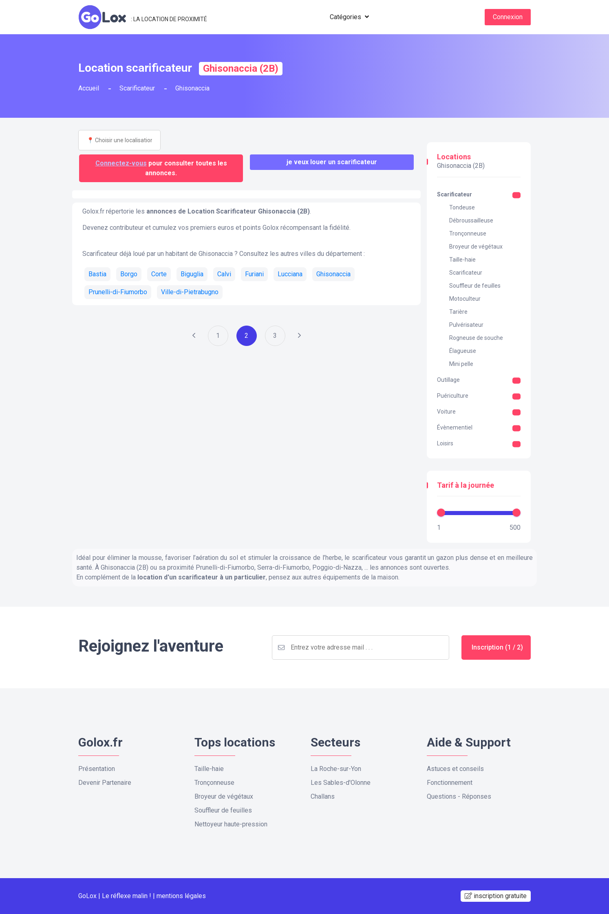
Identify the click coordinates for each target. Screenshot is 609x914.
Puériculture (452, 395)
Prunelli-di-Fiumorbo (117, 292)
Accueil (88, 88)
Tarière (458, 311)
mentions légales (181, 896)
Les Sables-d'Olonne (341, 782)
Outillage (448, 380)
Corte (159, 274)
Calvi (224, 274)
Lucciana (290, 274)
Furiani (254, 274)
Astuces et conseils (455, 769)
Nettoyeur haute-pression (230, 824)
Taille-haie (462, 259)
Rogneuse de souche (476, 338)
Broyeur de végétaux (476, 246)
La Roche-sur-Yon (336, 769)
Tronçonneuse (467, 233)
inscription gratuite (496, 896)
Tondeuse (462, 207)
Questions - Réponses (459, 796)
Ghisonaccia (333, 274)
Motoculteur (465, 298)
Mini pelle (461, 364)
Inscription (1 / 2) (497, 647)
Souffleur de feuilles (475, 285)
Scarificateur (137, 88)
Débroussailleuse (471, 220)
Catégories (349, 17)
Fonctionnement (449, 782)
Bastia (97, 274)
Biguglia (192, 274)
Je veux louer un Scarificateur (332, 162)
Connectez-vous (121, 163)
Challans (323, 796)
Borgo (128, 274)
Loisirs (445, 443)
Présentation (96, 769)
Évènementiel (454, 427)
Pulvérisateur (466, 325)
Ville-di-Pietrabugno (189, 292)
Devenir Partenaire (104, 782)
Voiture (446, 411)
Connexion (508, 17)
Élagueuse (462, 351)
